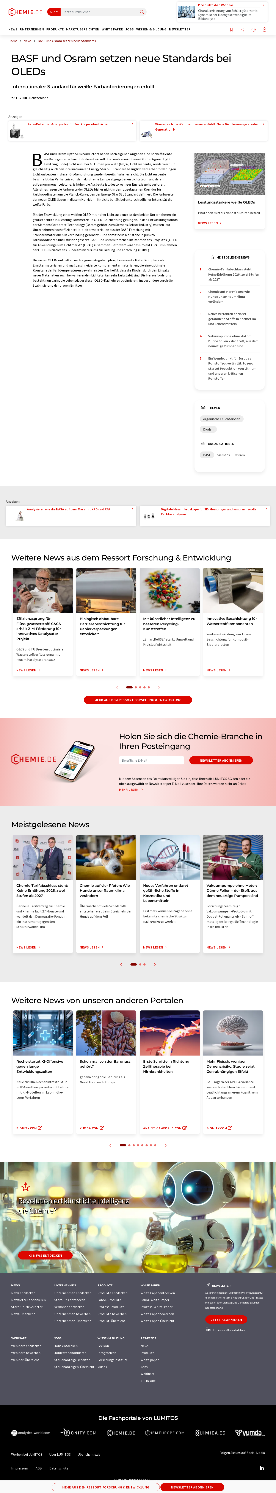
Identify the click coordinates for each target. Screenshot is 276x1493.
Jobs (144, 1367)
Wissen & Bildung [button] (151, 29)
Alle (52, 12)
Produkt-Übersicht (111, 1321)
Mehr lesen (132, 789)
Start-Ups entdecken (69, 1300)
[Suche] (142, 12)
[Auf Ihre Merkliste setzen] (232, 29)
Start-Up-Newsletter (26, 1307)
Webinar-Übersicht (25, 1360)
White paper (150, 1360)
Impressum (19, 1468)
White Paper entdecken (158, 1293)
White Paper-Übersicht (157, 1321)
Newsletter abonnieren (221, 760)
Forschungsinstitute (112, 1360)
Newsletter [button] (179, 29)
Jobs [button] (129, 29)
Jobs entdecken (66, 1346)
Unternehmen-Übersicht (72, 1321)
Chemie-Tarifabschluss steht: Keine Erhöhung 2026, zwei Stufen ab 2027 (233, 274)
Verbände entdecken (69, 1307)
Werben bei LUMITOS (26, 1454)
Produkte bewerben (112, 1314)
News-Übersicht (23, 1314)
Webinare (148, 1373)
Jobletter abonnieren (70, 1353)
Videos (102, 1367)
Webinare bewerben (26, 1353)
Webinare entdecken (26, 1346)
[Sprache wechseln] (254, 29)
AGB (39, 1468)
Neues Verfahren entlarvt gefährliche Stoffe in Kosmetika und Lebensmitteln (232, 319)
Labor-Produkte (109, 1300)
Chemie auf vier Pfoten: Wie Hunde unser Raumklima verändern (229, 296)
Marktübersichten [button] (82, 29)
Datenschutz (58, 1468)
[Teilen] (243, 29)
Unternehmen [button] (32, 29)
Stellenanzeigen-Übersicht (74, 1367)
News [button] (13, 29)
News (145, 1346)
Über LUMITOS (60, 1454)
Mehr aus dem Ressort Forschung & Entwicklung (137, 700)
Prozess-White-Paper (156, 1307)
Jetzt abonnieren (226, 1319)
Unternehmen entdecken (72, 1293)
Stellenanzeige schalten (72, 1360)
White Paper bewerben (157, 1314)
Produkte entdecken (112, 1293)
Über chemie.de (89, 1454)
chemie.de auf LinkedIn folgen (225, 1330)
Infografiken (106, 1353)
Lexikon (103, 1346)
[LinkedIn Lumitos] (262, 1468)
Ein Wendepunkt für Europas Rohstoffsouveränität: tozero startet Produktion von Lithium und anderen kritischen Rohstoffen (232, 368)
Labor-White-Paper (155, 1300)
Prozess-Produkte (110, 1307)
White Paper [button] (112, 29)
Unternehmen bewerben (72, 1314)
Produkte (147, 1353)
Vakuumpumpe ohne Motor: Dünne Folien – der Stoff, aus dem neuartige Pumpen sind (233, 341)
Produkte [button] (55, 29)
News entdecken (23, 1293)
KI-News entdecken (45, 1255)
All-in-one (148, 1381)
